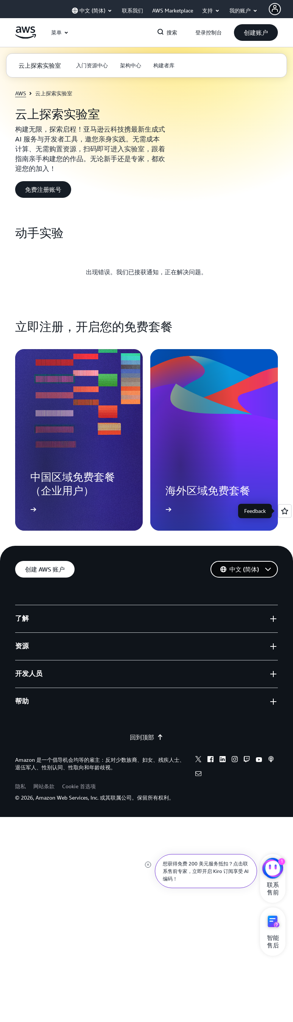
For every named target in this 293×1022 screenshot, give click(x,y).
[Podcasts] (271, 760)
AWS (20, 93)
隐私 (20, 786)
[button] (256, 32)
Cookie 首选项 (79, 786)
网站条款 (44, 786)
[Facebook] (210, 760)
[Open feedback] (284, 511)
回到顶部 (146, 737)
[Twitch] (247, 760)
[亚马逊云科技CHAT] (272, 869)
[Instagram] (235, 760)
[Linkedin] (223, 760)
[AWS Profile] (275, 9)
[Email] (198, 774)
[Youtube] (259, 760)
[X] (198, 760)
